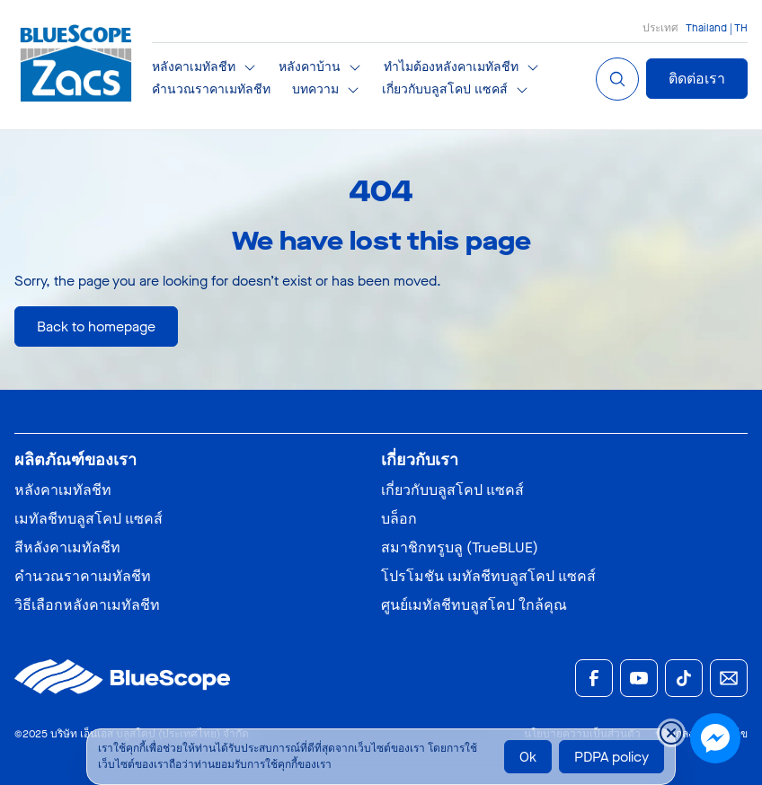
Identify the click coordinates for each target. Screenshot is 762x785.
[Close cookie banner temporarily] (671, 733)
